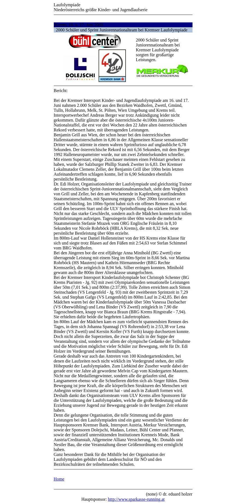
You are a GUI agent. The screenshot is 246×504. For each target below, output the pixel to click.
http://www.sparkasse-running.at (136, 499)
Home (59, 479)
